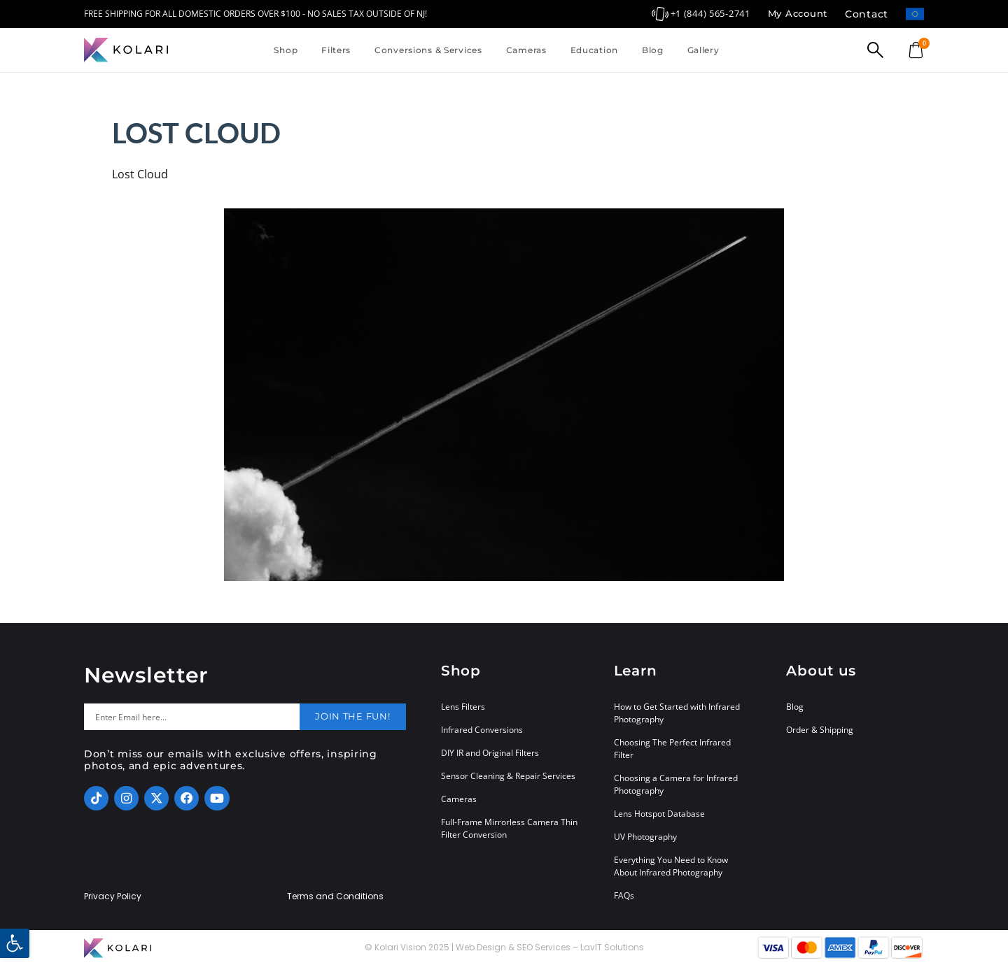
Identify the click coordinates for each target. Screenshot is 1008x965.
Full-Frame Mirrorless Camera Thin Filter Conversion (509, 828)
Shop (286, 50)
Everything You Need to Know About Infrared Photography (671, 866)
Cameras (526, 50)
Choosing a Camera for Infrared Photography (676, 784)
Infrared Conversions (482, 730)
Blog (653, 50)
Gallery (703, 50)
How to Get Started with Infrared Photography (677, 713)
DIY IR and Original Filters (490, 753)
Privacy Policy (112, 896)
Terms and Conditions (335, 896)
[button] (14, 943)
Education (594, 50)
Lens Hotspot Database (659, 814)
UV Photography (645, 837)
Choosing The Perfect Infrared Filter (672, 748)
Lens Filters (463, 707)
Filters (336, 50)
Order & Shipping (819, 730)
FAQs (624, 895)
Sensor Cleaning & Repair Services (508, 776)
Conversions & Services (428, 50)
